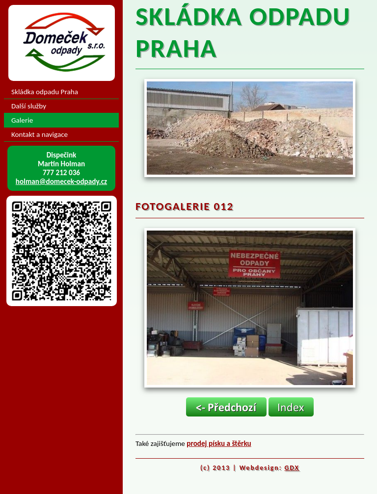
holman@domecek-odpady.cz (61, 181)
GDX (292, 468)
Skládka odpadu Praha (44, 91)
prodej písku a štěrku (219, 443)
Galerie (22, 120)
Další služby (28, 106)
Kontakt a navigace (39, 134)
